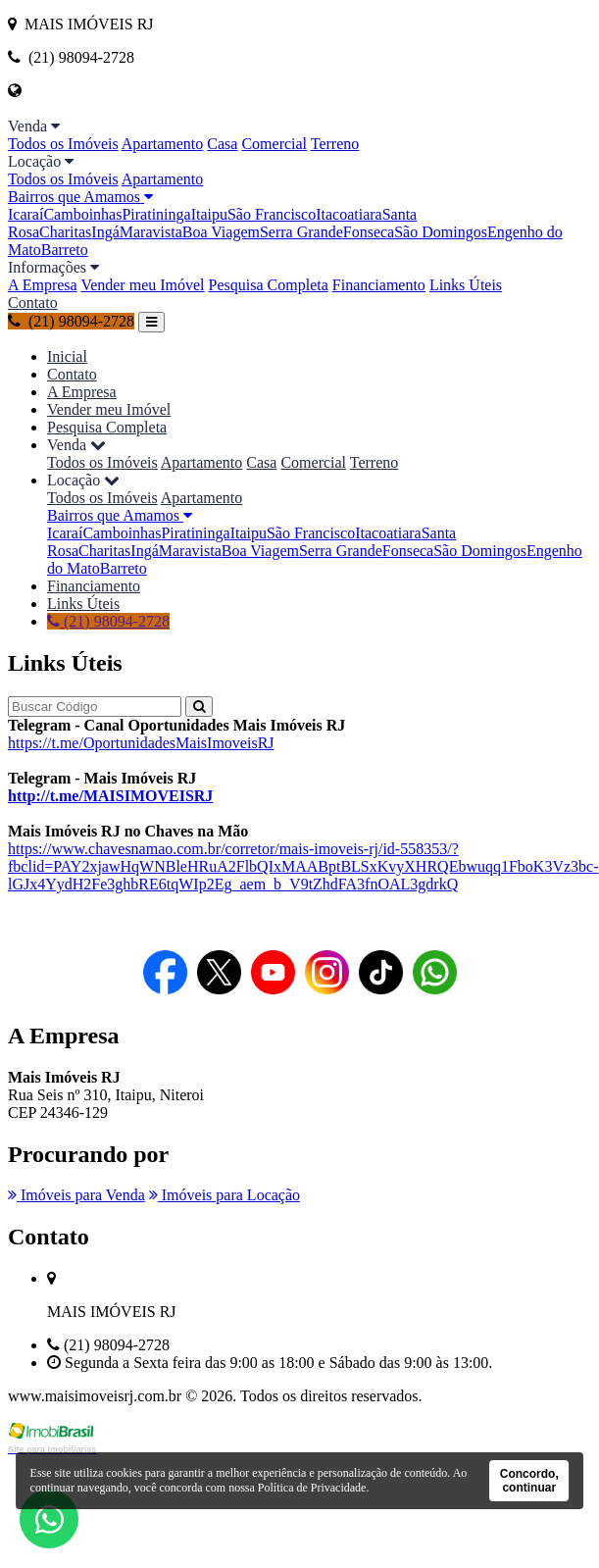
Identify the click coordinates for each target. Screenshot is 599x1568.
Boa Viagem (221, 232)
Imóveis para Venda (76, 1195)
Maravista (151, 232)
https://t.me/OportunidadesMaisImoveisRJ (141, 742)
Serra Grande (301, 232)
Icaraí (25, 214)
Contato (33, 302)
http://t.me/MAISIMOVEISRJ (110, 795)
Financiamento (378, 285)
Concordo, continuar (529, 1480)
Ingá (105, 232)
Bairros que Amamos (80, 196)
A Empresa (42, 285)
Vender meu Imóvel (142, 285)
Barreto (64, 249)
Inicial (67, 356)
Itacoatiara (349, 214)
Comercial (274, 143)
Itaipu (209, 214)
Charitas (65, 232)
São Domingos (440, 232)
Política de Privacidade (312, 1487)
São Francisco (271, 214)
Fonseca (368, 232)
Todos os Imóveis (63, 143)
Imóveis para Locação (224, 1195)
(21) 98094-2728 (71, 321)
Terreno (335, 143)
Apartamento (163, 143)
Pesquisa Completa (268, 285)
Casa (222, 143)
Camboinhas (82, 214)
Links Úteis (465, 285)
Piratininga (156, 214)
